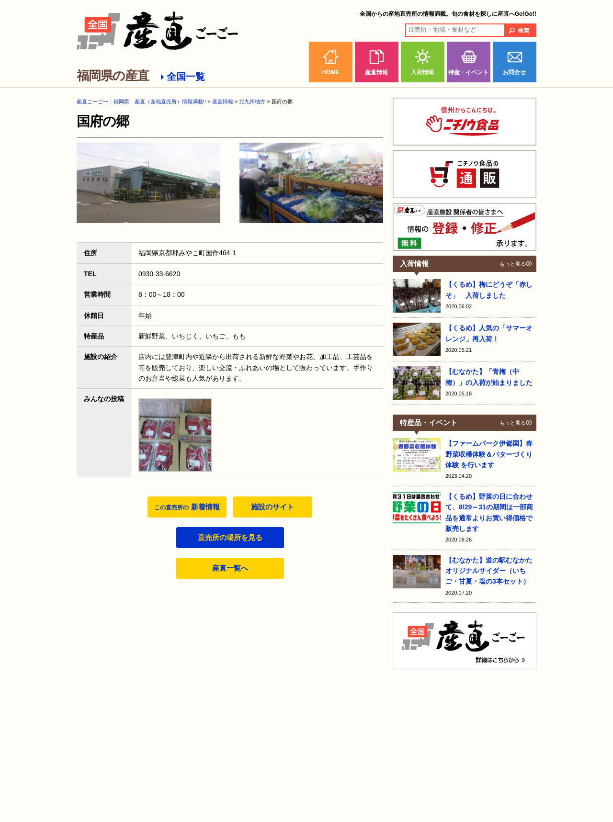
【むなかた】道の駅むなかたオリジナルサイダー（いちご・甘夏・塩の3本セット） (489, 571)
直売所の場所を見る (230, 537)
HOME (330, 72)
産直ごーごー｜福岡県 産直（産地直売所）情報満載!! (141, 101)
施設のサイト (272, 507)
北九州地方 (252, 101)
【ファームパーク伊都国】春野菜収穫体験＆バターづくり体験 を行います (489, 454)
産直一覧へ (230, 568)
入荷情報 (422, 72)
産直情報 (376, 72)
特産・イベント (468, 72)
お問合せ (514, 72)
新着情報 (186, 507)
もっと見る (512, 264)
